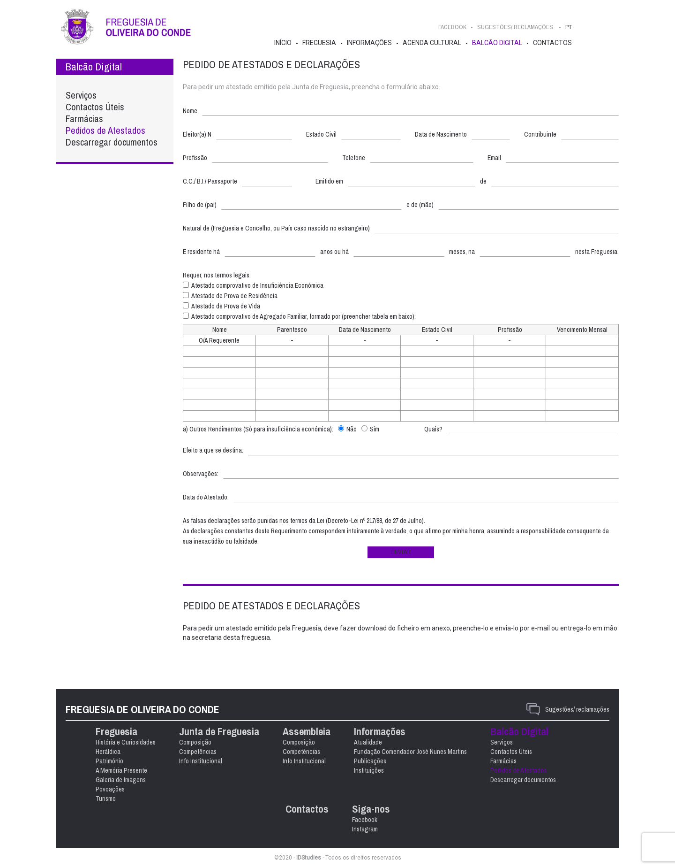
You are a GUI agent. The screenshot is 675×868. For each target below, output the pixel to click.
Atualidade (368, 742)
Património (109, 761)
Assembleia (306, 731)
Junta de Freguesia (219, 731)
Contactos (552, 42)
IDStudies (308, 857)
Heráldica (108, 751)
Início (283, 42)
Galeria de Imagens (121, 780)
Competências (198, 751)
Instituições (369, 770)
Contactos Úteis (95, 107)
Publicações (370, 761)
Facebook (452, 27)
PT (568, 27)
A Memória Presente (121, 770)
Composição (195, 742)
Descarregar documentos (112, 142)
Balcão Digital (497, 42)
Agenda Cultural (432, 42)
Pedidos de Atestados (105, 130)
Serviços (81, 95)
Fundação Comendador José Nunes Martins (410, 751)
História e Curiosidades (126, 742)
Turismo (106, 798)
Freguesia (319, 42)
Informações (369, 42)
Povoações (110, 789)
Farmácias (84, 118)
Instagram (365, 829)
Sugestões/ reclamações (577, 709)
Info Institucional (200, 761)
